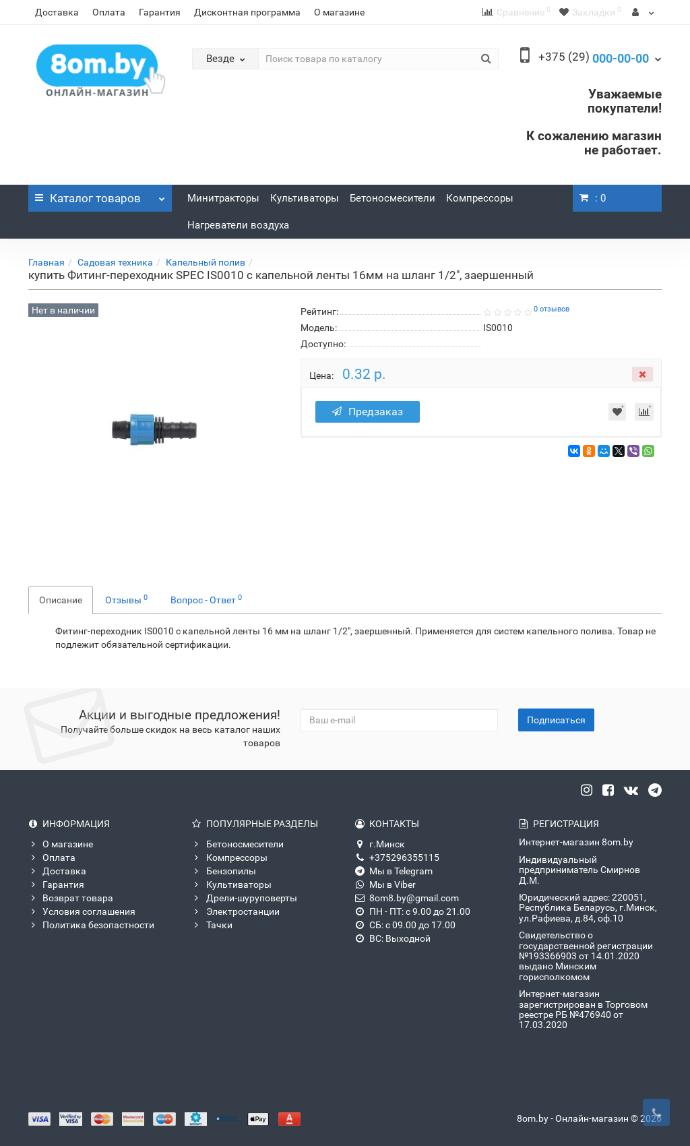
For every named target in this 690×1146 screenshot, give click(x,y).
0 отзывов (551, 309)
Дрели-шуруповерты (244, 898)
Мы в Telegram (394, 871)
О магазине (339, 12)
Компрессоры (479, 198)
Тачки (212, 924)
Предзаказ (367, 411)
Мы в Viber (385, 884)
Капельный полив (205, 262)
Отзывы (126, 599)
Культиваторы (304, 198)
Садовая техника (115, 262)
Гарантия (160, 12)
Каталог (100, 195)
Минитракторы (223, 198)
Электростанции (236, 911)
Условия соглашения (81, 911)
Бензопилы (224, 871)
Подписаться (556, 720)
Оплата (108, 12)
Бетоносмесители (392, 198)
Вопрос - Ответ (206, 599)
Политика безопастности (91, 924)
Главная (46, 262)
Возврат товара (70, 898)
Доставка (57, 12)
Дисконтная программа (247, 12)
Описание (60, 600)
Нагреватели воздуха (238, 225)
